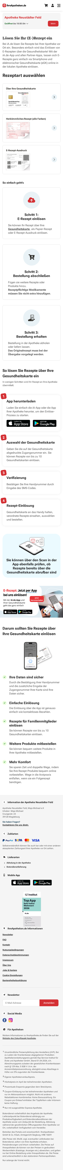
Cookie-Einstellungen (13, 975)
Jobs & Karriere (10, 970)
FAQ (4, 940)
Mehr (53, 23)
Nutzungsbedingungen (13, 950)
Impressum (8, 960)
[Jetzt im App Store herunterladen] (18, 423)
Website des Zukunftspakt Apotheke (19, 1038)
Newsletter (8, 934)
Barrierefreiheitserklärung (15, 980)
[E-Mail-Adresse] (21, 1002)
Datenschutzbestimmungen (16, 955)
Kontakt (6, 945)
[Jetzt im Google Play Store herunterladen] (44, 423)
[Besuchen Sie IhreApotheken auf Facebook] (5, 1020)
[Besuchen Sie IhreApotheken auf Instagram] (11, 1020)
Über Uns (7, 965)
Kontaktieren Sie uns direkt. (16, 825)
